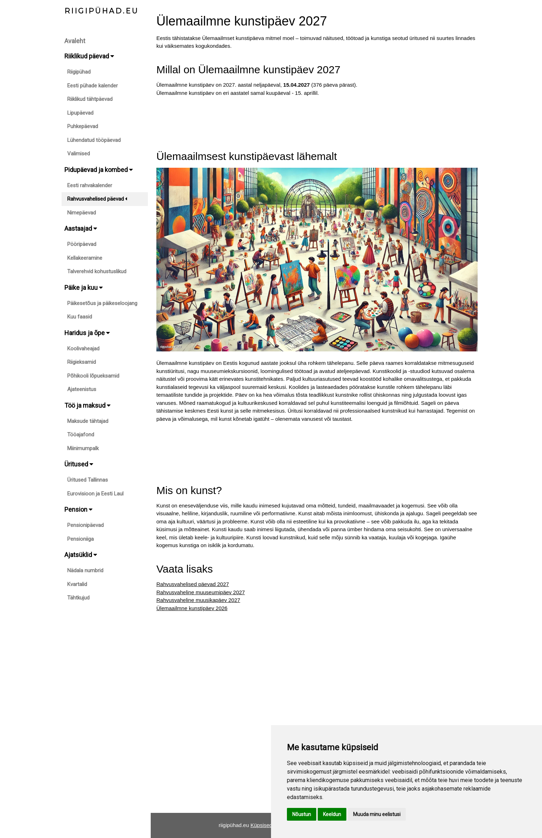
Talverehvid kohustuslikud (96, 271)
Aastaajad (80, 228)
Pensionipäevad (85, 525)
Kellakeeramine (84, 258)
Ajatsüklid (80, 554)
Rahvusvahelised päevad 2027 (192, 584)
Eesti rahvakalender (89, 185)
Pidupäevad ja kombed (98, 169)
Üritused (78, 464)
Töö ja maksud (87, 405)
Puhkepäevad (82, 126)
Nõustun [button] (301, 814)
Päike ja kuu (83, 287)
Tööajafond (80, 434)
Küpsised (261, 825)
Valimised (78, 153)
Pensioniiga (80, 539)
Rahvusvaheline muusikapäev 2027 (198, 600)
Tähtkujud (78, 598)
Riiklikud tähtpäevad (90, 99)
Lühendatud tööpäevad (94, 140)
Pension (78, 509)
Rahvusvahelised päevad (97, 199)
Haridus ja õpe (87, 333)
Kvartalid (77, 584)
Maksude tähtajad (87, 421)
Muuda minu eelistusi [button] (376, 814)
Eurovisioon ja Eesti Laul (95, 493)
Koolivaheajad (83, 348)
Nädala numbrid (85, 570)
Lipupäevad (80, 113)
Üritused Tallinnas (87, 480)
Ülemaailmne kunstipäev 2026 (191, 608)
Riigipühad (79, 72)
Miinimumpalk (83, 448)
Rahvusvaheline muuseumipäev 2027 (200, 592)
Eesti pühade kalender (92, 85)
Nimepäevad (81, 213)
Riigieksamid (81, 362)
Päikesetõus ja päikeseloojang (102, 303)
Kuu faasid (79, 317)
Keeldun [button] (332, 814)
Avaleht (74, 41)
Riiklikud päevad (89, 56)
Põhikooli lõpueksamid (93, 376)
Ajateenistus (81, 389)
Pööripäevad (81, 244)
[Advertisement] (317, 121)
